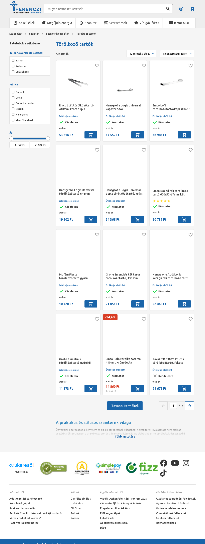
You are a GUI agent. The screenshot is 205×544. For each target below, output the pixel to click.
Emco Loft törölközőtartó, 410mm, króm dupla (76, 107)
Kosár (192, 8)
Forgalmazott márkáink (115, 508)
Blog (103, 527)
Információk (17, 492)
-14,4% (110, 317)
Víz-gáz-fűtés (149, 23)
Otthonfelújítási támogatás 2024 (120, 503)
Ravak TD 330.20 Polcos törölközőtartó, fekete (168, 361)
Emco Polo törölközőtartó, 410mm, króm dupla (124, 360)
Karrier (75, 518)
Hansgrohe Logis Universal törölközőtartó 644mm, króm (76, 191)
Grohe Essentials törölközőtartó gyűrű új (75, 361)
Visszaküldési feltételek (171, 513)
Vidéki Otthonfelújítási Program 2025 (123, 498)
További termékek (125, 406)
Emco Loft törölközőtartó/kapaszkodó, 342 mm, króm (172, 107)
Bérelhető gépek (19, 503)
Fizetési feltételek (167, 518)
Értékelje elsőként (69, 116)
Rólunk (75, 492)
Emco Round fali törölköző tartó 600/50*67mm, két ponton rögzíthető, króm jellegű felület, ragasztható (171, 192)
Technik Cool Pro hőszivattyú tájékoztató (35, 513)
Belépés (181, 8)
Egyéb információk (112, 492)
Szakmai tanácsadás (22, 508)
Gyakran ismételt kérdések (173, 503)
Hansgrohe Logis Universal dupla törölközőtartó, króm (124, 191)
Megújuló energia (59, 23)
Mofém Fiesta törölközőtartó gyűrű (73, 276)
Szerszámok (118, 23)
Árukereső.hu (21, 472)
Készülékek (27, 23)
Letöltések (107, 518)
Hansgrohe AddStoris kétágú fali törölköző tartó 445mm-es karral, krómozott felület (172, 276)
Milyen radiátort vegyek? (25, 518)
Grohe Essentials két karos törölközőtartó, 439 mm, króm (123, 276)
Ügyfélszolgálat (81, 498)
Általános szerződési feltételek (176, 498)
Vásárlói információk (169, 492)
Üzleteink (77, 503)
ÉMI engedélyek (110, 513)
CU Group (76, 508)
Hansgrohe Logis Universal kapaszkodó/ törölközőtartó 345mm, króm (123, 107)
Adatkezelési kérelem (114, 522)
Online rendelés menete (171, 508)
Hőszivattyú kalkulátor (23, 522)
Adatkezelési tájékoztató (25, 498)
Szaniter (90, 23)
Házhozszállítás (166, 522)
